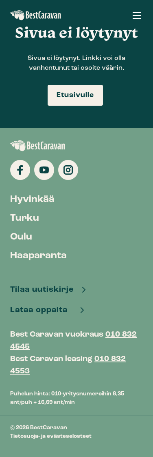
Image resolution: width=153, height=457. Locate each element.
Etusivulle (75, 95)
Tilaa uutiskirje (43, 290)
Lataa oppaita (42, 310)
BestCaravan (35, 15)
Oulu (21, 237)
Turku (24, 218)
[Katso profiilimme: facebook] (20, 170)
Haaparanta (38, 256)
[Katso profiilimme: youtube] (44, 170)
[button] (137, 15)
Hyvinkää (32, 199)
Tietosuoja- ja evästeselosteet (51, 436)
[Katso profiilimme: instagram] (68, 170)
